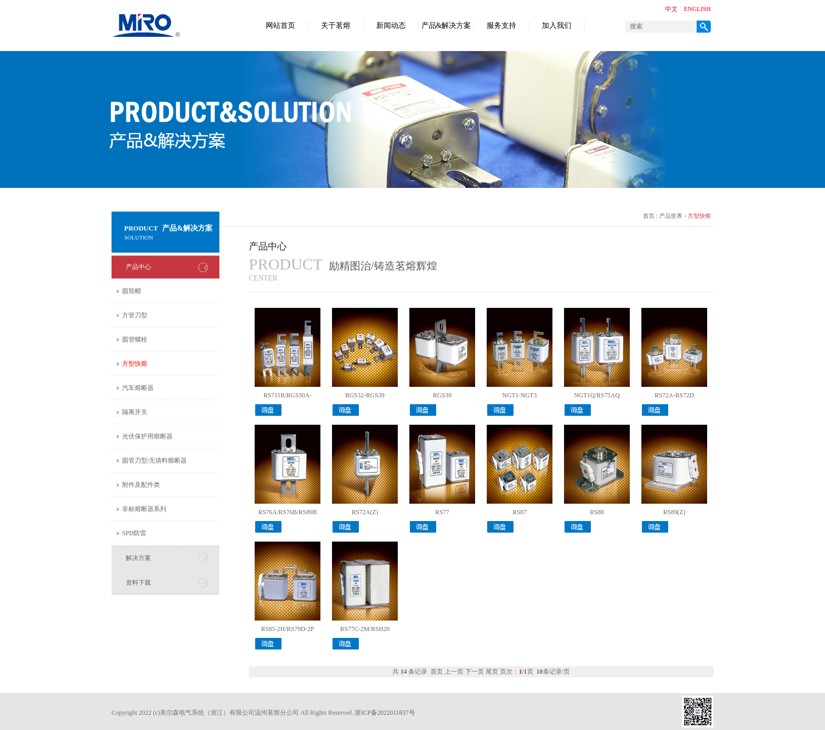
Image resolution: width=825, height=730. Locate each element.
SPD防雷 (134, 533)
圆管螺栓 (134, 339)
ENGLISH (697, 9)
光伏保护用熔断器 (147, 436)
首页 (649, 216)
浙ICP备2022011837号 (385, 712)
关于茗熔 (335, 25)
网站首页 (280, 25)
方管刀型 (134, 315)
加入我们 (556, 25)
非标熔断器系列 (144, 509)
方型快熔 (134, 363)
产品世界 (670, 216)
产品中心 (138, 267)
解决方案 (138, 558)
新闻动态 (391, 25)
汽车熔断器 (138, 388)
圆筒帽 (131, 291)
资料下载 (138, 582)
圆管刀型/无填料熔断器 (154, 460)
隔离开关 (134, 412)
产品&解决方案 (446, 25)
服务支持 (501, 25)
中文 (671, 9)
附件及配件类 (141, 484)
